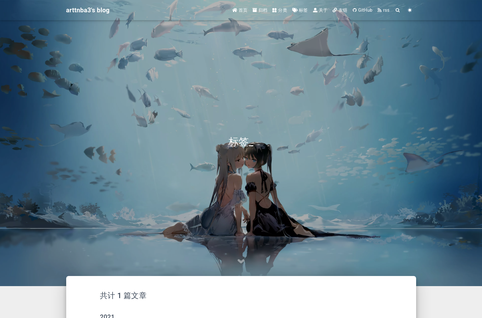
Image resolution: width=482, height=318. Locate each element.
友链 (340, 10)
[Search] (398, 10)
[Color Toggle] (410, 10)
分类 (279, 10)
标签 (300, 10)
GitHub (362, 10)
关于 (320, 10)
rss (383, 10)
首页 (240, 10)
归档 (260, 10)
